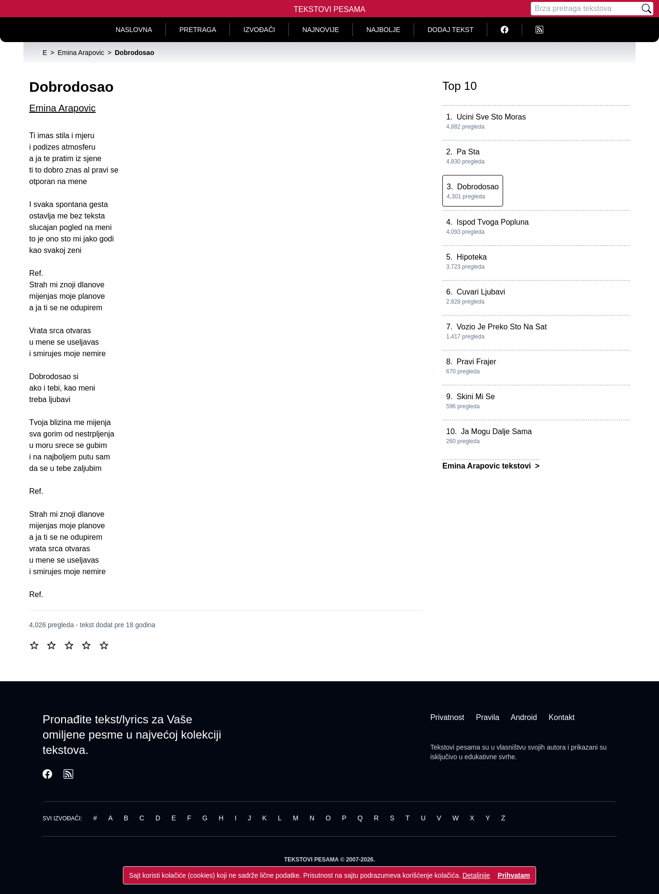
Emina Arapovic (62, 108)
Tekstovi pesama (455, 747)
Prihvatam (514, 875)
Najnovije (320, 29)
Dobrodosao (478, 187)
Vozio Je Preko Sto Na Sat (502, 327)
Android (524, 717)
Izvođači (259, 29)
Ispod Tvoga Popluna (493, 222)
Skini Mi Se (476, 396)
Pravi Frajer (476, 362)
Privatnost (447, 717)
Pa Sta (468, 152)
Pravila (487, 717)
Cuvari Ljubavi (481, 292)
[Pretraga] (585, 8)
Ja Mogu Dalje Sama (496, 431)
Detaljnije (476, 875)
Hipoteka (472, 257)
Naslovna (134, 29)
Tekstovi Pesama (329, 9)
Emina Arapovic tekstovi (487, 466)
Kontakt (561, 717)
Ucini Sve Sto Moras (491, 117)
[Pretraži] (646, 8)
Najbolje (383, 29)
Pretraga (197, 29)
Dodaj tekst (450, 29)
